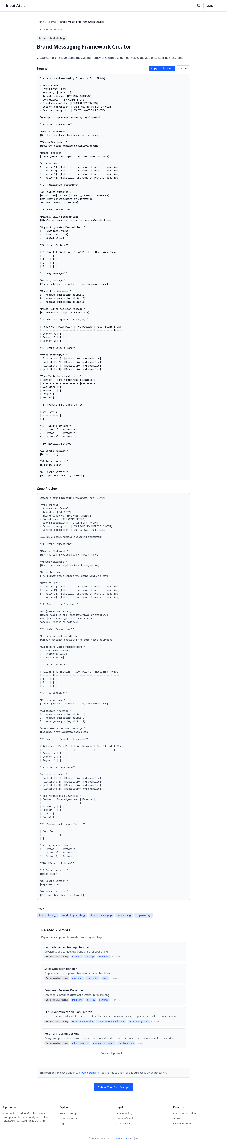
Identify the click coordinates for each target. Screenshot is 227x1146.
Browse (52, 21)
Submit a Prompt (69, 1118)
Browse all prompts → (114, 1053)
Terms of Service (125, 1118)
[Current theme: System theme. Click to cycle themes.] (199, 5)
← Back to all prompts (49, 29)
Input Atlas (15, 5)
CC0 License (123, 1123)
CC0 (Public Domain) (87, 1072)
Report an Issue (182, 1123)
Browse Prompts (69, 1113)
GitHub (177, 1118)
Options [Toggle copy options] (183, 68)
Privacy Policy (124, 1113)
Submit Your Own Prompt (113, 1087)
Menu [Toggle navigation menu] (212, 5)
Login (63, 1123)
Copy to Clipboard (162, 68)
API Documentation (184, 1113)
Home (40, 21)
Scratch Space (121, 1138)
